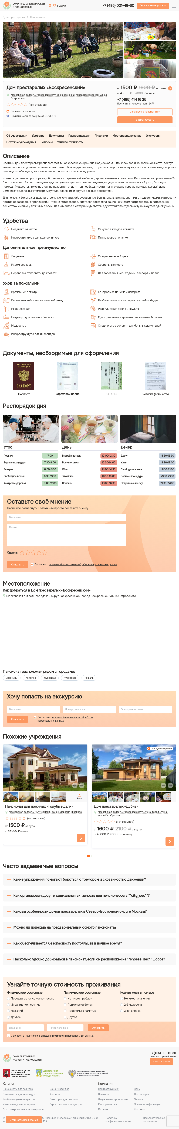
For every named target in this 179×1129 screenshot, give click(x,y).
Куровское (70, 677)
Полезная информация (147, 1104)
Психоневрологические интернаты (23, 1109)
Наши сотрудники (108, 1088)
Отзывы (138, 1099)
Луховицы (50, 677)
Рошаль (89, 677)
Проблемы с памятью (81, 1010)
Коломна (31, 677)
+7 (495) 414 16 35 (131, 100)
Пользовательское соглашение (154, 1119)
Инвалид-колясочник (25, 1004)
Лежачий (17, 1010)
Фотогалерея (141, 1094)
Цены (137, 1088)
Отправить (17, 564)
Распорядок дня (79, 136)
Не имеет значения (137, 998)
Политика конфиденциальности (118, 1119)
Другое (16, 1017)
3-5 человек (132, 1010)
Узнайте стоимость (70, 142)
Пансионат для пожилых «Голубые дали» (39, 807)
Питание (103, 1109)
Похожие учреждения (21, 142)
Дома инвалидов (59, 1088)
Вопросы (46, 142)
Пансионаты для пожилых (18, 1088)
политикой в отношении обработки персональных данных (83, 564)
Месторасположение (127, 136)
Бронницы (12, 677)
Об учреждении (16, 136)
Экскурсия (153, 136)
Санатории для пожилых (64, 1099)
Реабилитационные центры (19, 1099)
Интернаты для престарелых (20, 1104)
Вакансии (103, 1094)
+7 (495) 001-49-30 (118, 6)
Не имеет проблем (79, 998)
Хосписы (55, 1094)
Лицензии (101, 136)
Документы (56, 136)
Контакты (139, 1109)
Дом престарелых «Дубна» (116, 807)
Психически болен (80, 1004)
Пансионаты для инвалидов (19, 1094)
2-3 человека (133, 1004)
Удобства (38, 136)
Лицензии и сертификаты (113, 1099)
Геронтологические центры (66, 1104)
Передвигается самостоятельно (32, 998)
